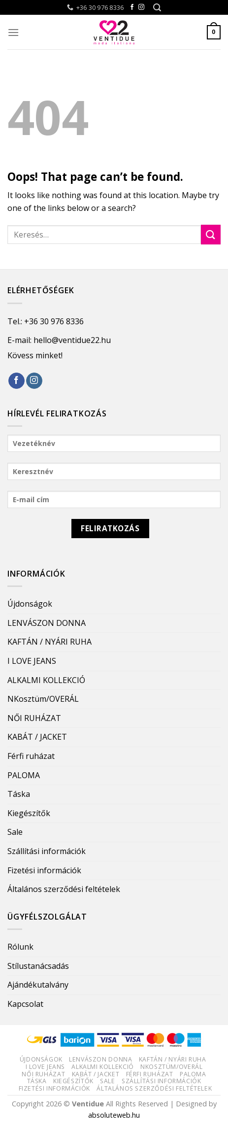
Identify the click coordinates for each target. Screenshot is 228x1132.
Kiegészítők (28, 813)
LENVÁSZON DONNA (46, 622)
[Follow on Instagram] (141, 7)
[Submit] (211, 234)
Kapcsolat (25, 1003)
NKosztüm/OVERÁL (43, 698)
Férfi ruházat (31, 756)
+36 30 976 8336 (54, 321)
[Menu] (13, 32)
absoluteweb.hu (114, 1115)
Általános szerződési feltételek (63, 889)
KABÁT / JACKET (37, 736)
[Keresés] (157, 7)
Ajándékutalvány (37, 984)
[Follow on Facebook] (132, 7)
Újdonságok (29, 603)
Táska (18, 794)
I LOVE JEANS (31, 660)
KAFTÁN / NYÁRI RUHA (49, 641)
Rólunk (20, 946)
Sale (15, 831)
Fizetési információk (44, 870)
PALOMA (23, 775)
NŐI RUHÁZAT (34, 718)
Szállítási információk (46, 851)
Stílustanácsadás (38, 965)
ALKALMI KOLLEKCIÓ (46, 680)
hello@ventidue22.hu (72, 340)
